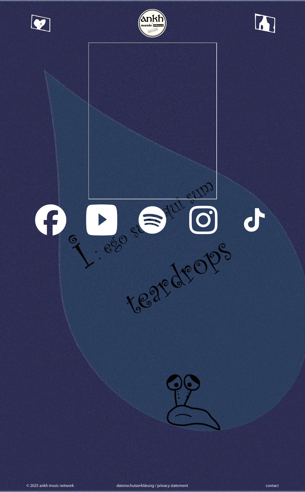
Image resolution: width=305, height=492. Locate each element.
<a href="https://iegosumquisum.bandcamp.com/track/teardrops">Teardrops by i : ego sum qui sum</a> (152, 120)
